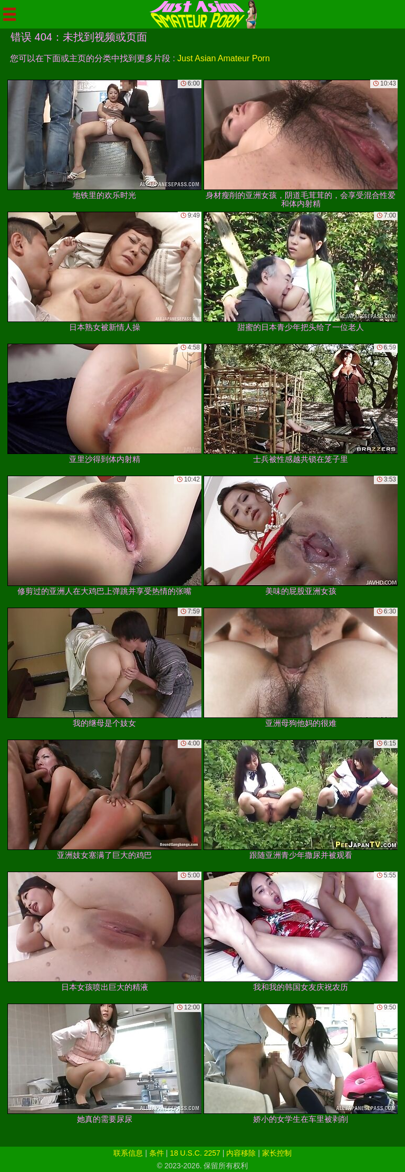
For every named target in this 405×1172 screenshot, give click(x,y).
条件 (156, 1153)
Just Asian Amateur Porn (223, 58)
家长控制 (277, 1153)
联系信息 (128, 1153)
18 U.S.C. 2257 (195, 1153)
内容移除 (241, 1153)
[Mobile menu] (9, 14)
